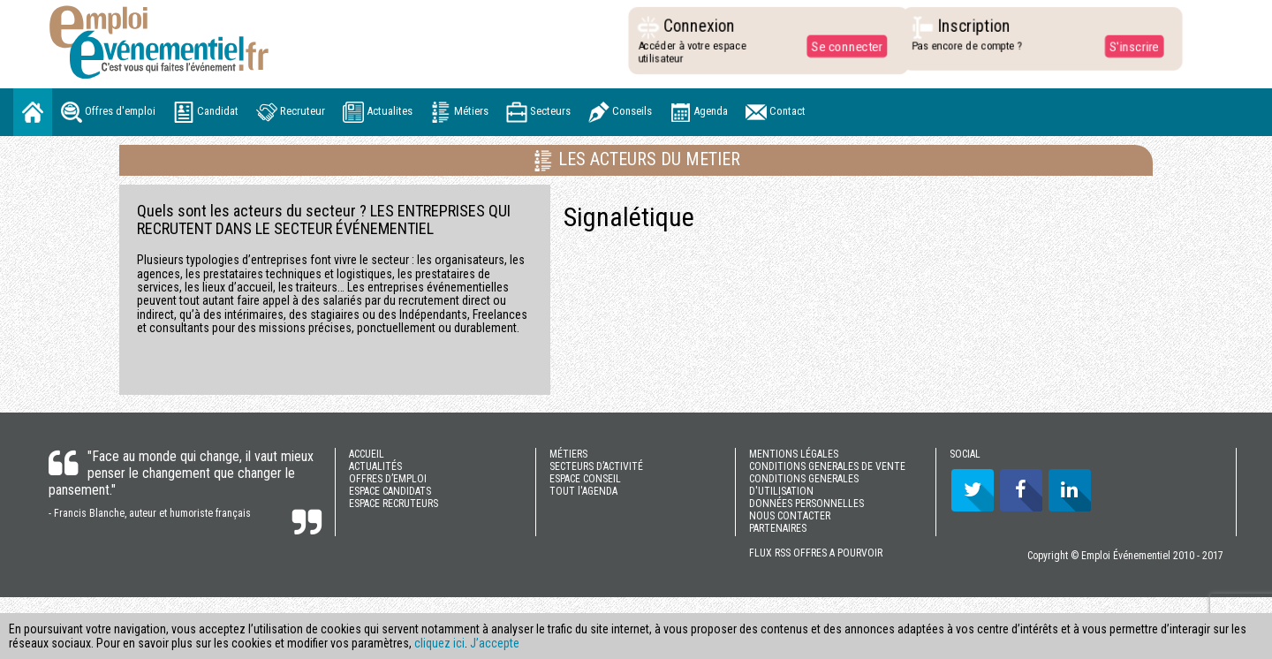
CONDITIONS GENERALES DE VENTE (827, 466)
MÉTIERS (568, 454)
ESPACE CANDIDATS (390, 491)
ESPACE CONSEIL (585, 479)
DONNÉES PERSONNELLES (806, 503)
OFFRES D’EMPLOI (388, 479)
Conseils (620, 112)
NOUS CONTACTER (789, 516)
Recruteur (290, 112)
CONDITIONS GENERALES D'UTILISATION (804, 485)
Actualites (378, 112)
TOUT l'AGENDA (583, 491)
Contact (776, 112)
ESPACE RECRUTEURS (393, 503)
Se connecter (842, 46)
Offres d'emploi (108, 112)
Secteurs (538, 112)
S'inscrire (1129, 46)
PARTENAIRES (777, 528)
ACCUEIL (366, 454)
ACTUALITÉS (375, 466)
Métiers (459, 112)
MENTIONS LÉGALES (793, 454)
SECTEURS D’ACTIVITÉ (596, 466)
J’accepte (494, 643)
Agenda (699, 112)
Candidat (205, 112)
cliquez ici (439, 643)
